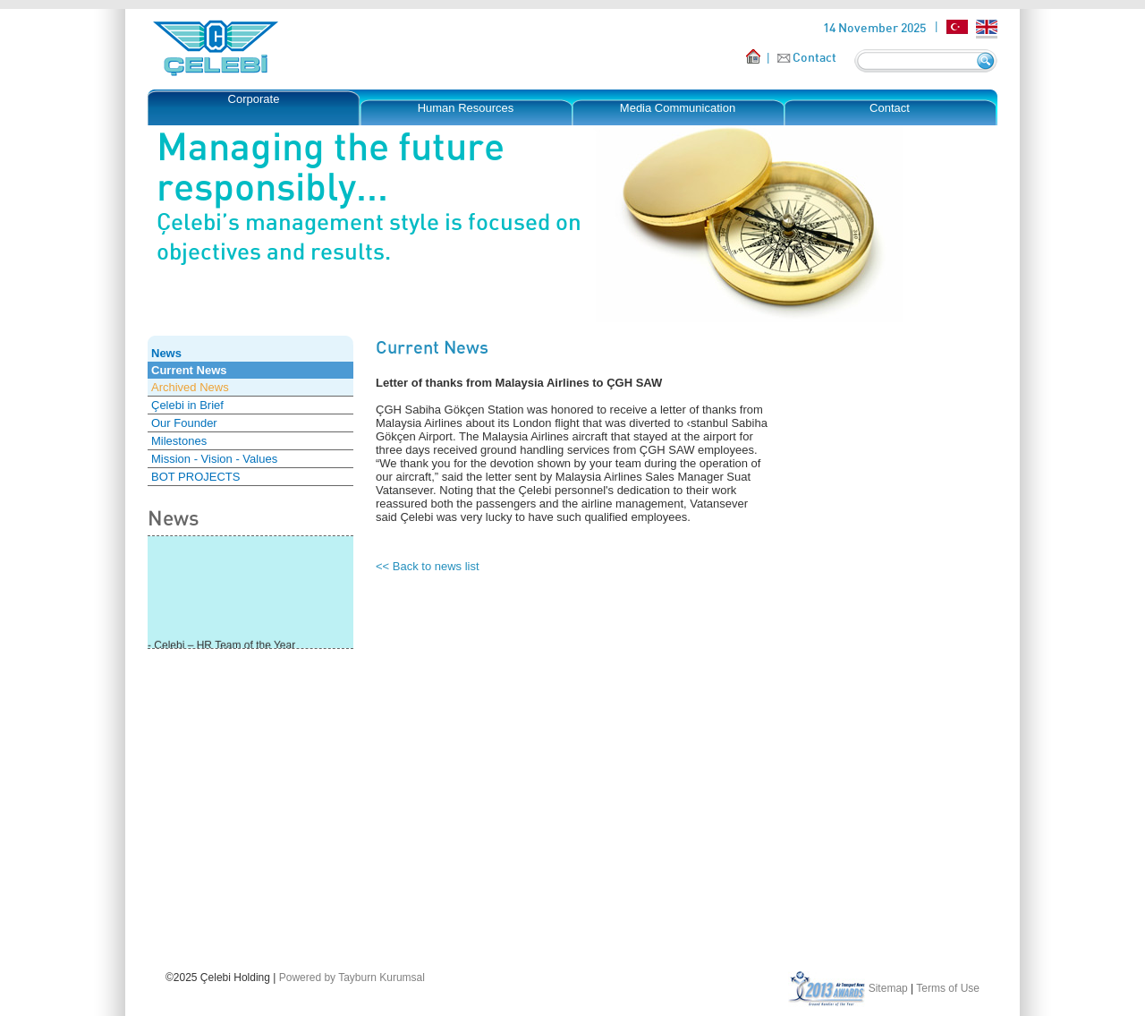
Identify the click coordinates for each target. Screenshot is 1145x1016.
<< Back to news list (427, 566)
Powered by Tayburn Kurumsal (352, 977)
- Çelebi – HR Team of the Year (221, 646)
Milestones (179, 441)
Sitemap (888, 988)
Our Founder (184, 423)
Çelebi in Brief (187, 405)
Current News (189, 370)
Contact (814, 56)
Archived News (190, 387)
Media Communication (677, 108)
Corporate (254, 99)
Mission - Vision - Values (214, 458)
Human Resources (466, 108)
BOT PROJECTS (195, 476)
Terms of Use (948, 988)
